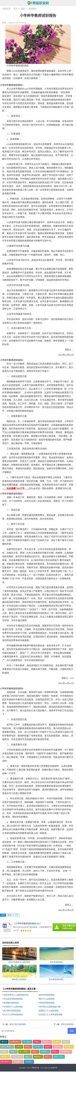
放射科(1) (5, 1057)
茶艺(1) (4, 1042)
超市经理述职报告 (47, 995)
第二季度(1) (24, 1052)
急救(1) (35, 1052)
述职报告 (32, 9)
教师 (9, 915)
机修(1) (4, 1052)
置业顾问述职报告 (11, 1003)
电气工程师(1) (7, 1047)
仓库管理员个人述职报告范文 (16, 995)
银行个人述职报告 (47, 999)
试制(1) (57, 1042)
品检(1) (37, 1042)
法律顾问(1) (66, 1052)
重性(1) (48, 1057)
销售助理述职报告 (47, 1003)
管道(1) (55, 1052)
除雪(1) (28, 1047)
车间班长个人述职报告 (13, 1007)
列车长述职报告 (67, 1024)
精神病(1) (38, 1057)
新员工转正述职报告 (18, 1024)
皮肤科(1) (58, 1047)
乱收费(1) (18, 1062)
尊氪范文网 (35, 1068)
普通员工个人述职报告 (49, 1011)
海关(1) (28, 1057)
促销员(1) (47, 1042)
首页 (15, 9)
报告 (23, 9)
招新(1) (13, 1052)
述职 (3, 915)
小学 (16, 915)
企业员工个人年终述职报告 (51, 1015)
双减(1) (48, 1047)
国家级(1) (45, 1052)
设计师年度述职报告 (12, 1011)
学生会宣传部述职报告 (13, 999)
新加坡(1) (68, 1047)
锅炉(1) (66, 1042)
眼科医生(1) (6, 1062)
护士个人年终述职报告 (13, 1015)
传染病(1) (29, 1062)
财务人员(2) (58, 1057)
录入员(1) (27, 1042)
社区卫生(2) (17, 1057)
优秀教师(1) (15, 1042)
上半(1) (19, 1047)
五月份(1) (38, 1047)
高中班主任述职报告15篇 (50, 1007)
